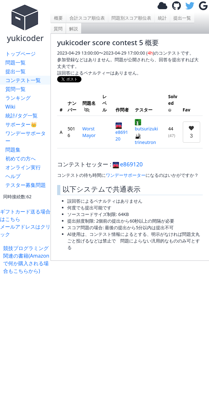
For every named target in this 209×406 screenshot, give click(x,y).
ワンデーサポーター (25, 137)
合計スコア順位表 (87, 18)
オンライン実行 (23, 167)
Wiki (10, 106)
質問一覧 (15, 89)
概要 (58, 18)
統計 (162, 18)
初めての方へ (20, 158)
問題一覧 (15, 62)
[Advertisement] (130, 330)
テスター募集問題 (25, 185)
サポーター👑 (21, 124)
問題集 (13, 149)
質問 (58, 29)
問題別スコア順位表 (131, 18)
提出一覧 (15, 71)
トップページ (20, 53)
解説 (73, 29)
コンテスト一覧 (23, 80)
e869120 (122, 132)
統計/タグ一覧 (21, 115)
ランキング (18, 97)
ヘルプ (13, 176)
